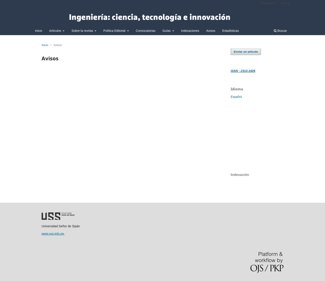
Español (236, 96)
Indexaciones (190, 30)
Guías (167, 30)
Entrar (286, 3)
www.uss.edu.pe (53, 233)
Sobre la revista (82, 30)
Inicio (38, 30)
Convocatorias (146, 30)
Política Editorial (114, 30)
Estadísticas (230, 30)
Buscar (280, 30)
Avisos (210, 30)
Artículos (55, 30)
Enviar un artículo (246, 51)
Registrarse (268, 3)
